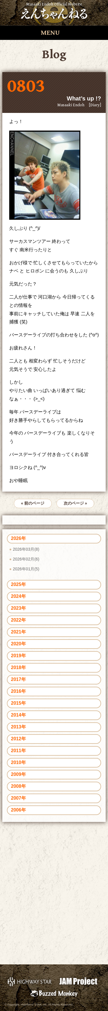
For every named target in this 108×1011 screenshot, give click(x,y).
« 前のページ (33, 503)
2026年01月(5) (26, 569)
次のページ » (75, 503)
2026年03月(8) (26, 549)
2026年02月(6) (26, 559)
